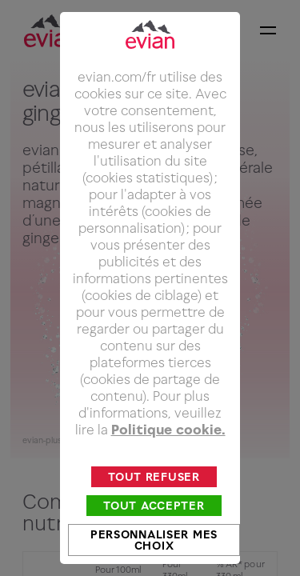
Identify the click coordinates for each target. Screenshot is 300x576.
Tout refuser (154, 483)
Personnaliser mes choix (154, 546)
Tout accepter (153, 511)
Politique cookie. (168, 436)
